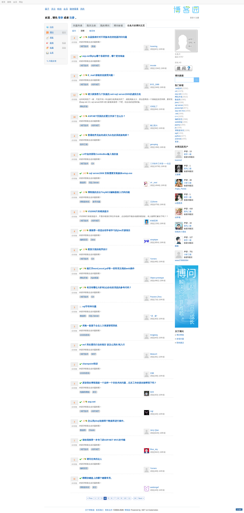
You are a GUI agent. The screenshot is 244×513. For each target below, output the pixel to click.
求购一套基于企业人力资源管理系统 (99, 325)
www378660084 (181, 260)
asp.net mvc (182, 111)
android (181, 139)
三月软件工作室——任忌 (160, 163)
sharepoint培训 (90, 363)
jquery (180, 125)
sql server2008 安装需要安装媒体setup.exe (110, 173)
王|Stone (153, 202)
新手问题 (96, 202)
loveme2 (178, 160)
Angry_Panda (180, 189)
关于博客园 (89, 510)
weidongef (154, 487)
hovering (153, 46)
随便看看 (74, 9)
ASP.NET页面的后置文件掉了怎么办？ (106, 116)
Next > (141, 498)
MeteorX (153, 354)
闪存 (52, 27)
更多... (177, 142)
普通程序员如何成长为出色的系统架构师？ (108, 135)
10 (125, 498)
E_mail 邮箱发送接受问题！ (101, 75)
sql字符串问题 (89, 306)
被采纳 (92, 31)
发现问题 (180, 339)
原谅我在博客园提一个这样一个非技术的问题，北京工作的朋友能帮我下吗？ (119, 382)
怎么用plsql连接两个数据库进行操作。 (107, 421)
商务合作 (109, 510)
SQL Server (94, 182)
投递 (64, 43)
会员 (15, 2)
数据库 (83, 182)
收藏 (52, 48)
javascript (181, 108)
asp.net (91, 401)
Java (93, 240)
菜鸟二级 (187, 168)
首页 (3, 2)
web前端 (181, 122)
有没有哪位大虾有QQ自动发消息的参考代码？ (109, 287)
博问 (52, 32)
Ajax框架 (94, 278)
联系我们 (99, 510)
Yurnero (153, 259)
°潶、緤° (153, 316)
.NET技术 (84, 46)
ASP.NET (95, 65)
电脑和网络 (84, 392)
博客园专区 (84, 202)
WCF (94, 354)
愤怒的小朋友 (180, 232)
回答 (82, 31)
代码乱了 (154, 106)
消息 (82, 9)
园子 (47, 9)
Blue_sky (154, 449)
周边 (21, 2)
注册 (71, 17)
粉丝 (59, 9)
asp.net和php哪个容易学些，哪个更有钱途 (103, 56)
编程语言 (84, 240)
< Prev (90, 498)
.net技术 (181, 88)
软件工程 (84, 144)
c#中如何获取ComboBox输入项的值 (100, 154)
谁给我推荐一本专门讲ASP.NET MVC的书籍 (103, 440)
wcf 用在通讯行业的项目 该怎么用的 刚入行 (103, 344)
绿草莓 (178, 217)
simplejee (154, 240)
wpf (179, 133)
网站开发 (84, 106)
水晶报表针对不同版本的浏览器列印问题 (107, 37)
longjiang (154, 335)
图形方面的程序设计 (97, 249)
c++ (179, 116)
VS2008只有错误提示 (98, 211)
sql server (181, 105)
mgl (151, 411)
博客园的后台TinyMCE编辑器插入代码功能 (109, 192)
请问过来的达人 (94, 459)
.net (179, 114)
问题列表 (77, 25)
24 (135, 498)
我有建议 (180, 343)
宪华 (152, 392)
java (179, 102)
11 (129, 498)
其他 (93, 46)
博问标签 (118, 25)
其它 (94, 392)
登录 (60, 17)
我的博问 (105, 25)
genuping (154, 144)
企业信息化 (84, 335)
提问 (64, 32)
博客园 (127, 510)
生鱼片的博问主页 (136, 25)
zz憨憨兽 (178, 203)
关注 (53, 9)
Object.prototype (157, 278)
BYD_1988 (154, 84)
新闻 (9, 2)
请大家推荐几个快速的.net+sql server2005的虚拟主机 (114, 94)
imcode (153, 65)
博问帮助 (180, 335)
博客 (52, 38)
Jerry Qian (154, 430)
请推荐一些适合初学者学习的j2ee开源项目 (109, 230)
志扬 (152, 373)
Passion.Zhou (156, 297)
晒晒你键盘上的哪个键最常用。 (97, 478)
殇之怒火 (154, 125)
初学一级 (187, 154)
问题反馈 (52, 61)
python (180, 136)
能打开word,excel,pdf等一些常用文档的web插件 (110, 268)
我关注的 (91, 25)
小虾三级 (187, 183)
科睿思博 (154, 221)
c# (179, 91)
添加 (64, 48)
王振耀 (178, 174)
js (178, 128)
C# (93, 163)
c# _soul (153, 182)
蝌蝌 (177, 246)
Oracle (91, 430)
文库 (52, 53)
